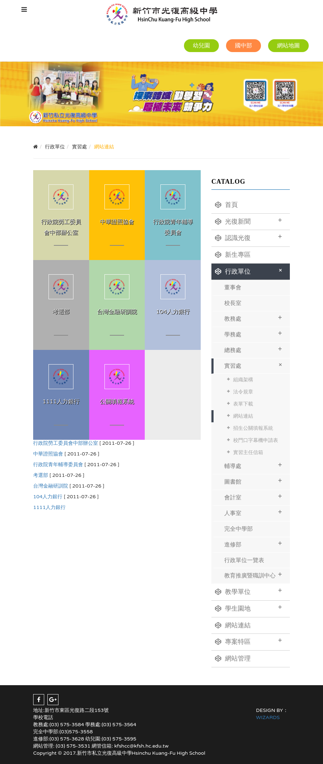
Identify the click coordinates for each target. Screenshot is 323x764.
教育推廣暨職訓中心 (253, 574)
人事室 (253, 512)
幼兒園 (201, 45)
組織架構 (243, 380)
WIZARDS (268, 717)
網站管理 (233, 658)
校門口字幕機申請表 (255, 440)
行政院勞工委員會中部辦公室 (65, 443)
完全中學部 (238, 529)
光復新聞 (248, 220)
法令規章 (243, 392)
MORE (61, 215)
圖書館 (253, 481)
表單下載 (243, 404)
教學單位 (248, 591)
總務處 (253, 349)
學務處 (253, 333)
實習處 (254, 364)
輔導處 (253, 465)
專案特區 (248, 641)
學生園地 (248, 607)
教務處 (253, 318)
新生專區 (233, 255)
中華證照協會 (48, 454)
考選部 (40, 475)
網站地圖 (288, 45)
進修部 (253, 543)
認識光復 (248, 237)
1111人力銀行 (49, 507)
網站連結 (243, 416)
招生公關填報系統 (253, 428)
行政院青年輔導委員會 (58, 465)
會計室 (253, 496)
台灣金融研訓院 (50, 486)
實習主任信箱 (248, 452)
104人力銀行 (47, 497)
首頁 (226, 205)
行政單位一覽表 (244, 560)
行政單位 (249, 270)
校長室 (232, 303)
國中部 (243, 45)
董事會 (232, 287)
